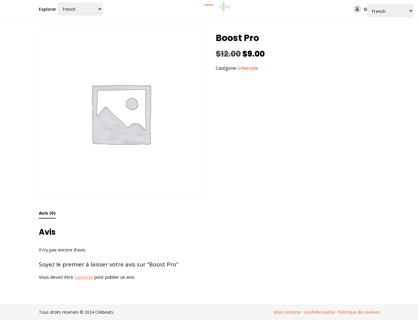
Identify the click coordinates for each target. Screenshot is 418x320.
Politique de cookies (358, 312)
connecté (83, 277)
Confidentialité (319, 312)
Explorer (47, 9)
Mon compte (287, 312)
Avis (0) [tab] (47, 213)
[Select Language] (80, 9)
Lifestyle (248, 68)
